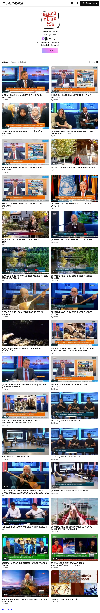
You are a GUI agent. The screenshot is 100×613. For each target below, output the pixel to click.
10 (12, 610)
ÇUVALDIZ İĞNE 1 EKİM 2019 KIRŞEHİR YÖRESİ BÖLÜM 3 (72, 277)
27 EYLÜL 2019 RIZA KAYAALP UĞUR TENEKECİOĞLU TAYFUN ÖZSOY (67, 564)
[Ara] (72, 3)
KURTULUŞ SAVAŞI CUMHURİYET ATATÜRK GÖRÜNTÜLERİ (21, 349)
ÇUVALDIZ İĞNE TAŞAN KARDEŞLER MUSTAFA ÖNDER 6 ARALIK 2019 (72, 132)
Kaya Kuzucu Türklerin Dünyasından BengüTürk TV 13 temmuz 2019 (24, 600)
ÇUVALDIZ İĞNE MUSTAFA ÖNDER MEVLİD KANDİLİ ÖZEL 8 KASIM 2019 (25, 277)
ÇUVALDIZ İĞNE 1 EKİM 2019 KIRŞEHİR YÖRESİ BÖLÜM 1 (72, 313)
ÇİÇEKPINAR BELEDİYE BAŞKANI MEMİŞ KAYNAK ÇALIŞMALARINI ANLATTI (24, 386)
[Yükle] (77, 3)
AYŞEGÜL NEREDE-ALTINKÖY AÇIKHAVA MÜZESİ (73, 168)
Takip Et (50, 51)
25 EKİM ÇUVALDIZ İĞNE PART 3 (65, 421)
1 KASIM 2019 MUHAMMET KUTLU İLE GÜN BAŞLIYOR (70, 386)
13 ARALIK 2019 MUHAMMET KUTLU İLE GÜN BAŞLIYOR (22, 96)
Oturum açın (90, 3)
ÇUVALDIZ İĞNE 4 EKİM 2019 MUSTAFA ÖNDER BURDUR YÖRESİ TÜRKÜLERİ (72, 528)
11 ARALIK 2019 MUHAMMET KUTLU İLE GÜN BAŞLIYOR (22, 132)
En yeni (93, 62)
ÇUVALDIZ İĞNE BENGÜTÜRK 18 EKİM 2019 (70, 491)
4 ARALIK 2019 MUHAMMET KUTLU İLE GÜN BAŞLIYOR (22, 169)
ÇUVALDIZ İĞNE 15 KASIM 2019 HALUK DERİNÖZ (72, 240)
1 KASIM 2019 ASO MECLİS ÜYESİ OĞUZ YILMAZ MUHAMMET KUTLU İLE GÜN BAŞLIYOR (72, 349)
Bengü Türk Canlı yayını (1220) (64, 599)
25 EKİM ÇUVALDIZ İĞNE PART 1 (16, 457)
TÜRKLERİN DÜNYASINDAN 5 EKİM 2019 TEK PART (24, 527)
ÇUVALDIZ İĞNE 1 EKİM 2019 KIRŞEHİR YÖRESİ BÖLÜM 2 (22, 313)
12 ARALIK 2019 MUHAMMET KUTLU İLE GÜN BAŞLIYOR (71, 96)
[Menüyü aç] (4, 3)
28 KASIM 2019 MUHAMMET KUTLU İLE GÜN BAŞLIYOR (22, 205)
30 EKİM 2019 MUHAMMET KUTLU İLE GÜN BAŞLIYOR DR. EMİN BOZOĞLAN (21, 422)
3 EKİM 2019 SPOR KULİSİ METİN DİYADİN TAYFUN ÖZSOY (24, 564)
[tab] (5, 62)
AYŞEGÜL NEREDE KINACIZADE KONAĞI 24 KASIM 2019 (24, 241)
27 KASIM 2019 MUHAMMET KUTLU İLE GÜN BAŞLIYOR (71, 205)
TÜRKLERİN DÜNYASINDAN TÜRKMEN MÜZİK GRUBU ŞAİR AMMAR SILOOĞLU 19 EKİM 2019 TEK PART (24, 492)
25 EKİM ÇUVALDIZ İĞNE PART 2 (65, 457)
